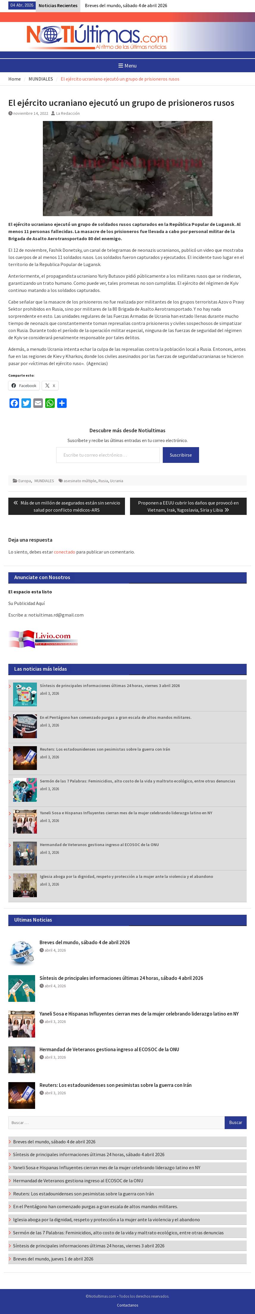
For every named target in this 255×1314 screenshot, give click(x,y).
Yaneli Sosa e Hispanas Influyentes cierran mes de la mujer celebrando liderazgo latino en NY (126, 812)
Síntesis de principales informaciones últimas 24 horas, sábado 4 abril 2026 (121, 978)
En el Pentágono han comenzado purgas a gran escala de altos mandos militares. (116, 717)
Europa (24, 480)
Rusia (103, 480)
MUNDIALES (44, 480)
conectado (64, 552)
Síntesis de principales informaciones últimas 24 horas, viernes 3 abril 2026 (110, 685)
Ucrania (116, 480)
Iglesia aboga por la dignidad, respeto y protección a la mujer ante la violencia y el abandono (126, 876)
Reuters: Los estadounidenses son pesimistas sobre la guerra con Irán (105, 749)
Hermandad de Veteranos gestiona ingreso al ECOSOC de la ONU (99, 844)
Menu (127, 65)
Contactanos (127, 1305)
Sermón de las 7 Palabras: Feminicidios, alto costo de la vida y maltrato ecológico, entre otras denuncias (137, 781)
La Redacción (68, 113)
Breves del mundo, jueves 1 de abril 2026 (53, 1259)
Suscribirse (181, 455)
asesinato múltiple (80, 480)
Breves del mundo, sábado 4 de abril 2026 (126, 5)
